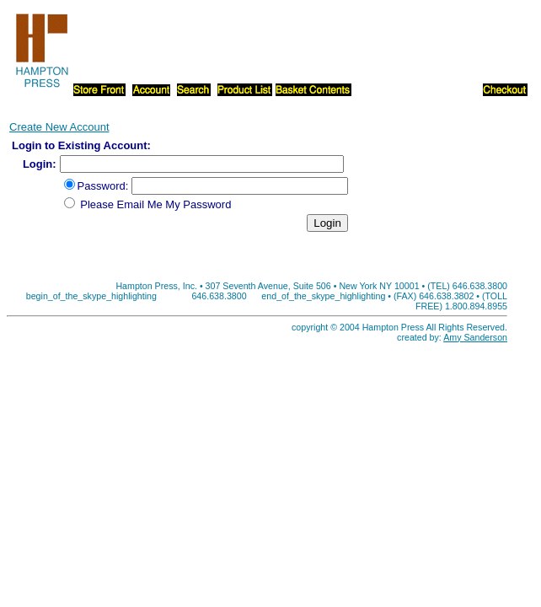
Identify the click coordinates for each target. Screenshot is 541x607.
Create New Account (59, 127)
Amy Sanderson (475, 337)
